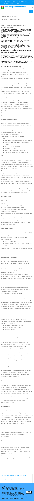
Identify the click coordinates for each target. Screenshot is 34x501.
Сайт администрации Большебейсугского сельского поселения (15, 480)
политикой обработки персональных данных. (12, 492)
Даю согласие (28, 492)
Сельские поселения (12, 16)
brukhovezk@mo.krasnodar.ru (10, 3)
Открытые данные (5, 1)
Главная (4, 16)
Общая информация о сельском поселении (13, 475)
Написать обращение (17, 1)
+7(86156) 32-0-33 (28, 1)
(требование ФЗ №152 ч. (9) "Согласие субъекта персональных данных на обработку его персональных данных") (12, 497)
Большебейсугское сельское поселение (11, 19)
